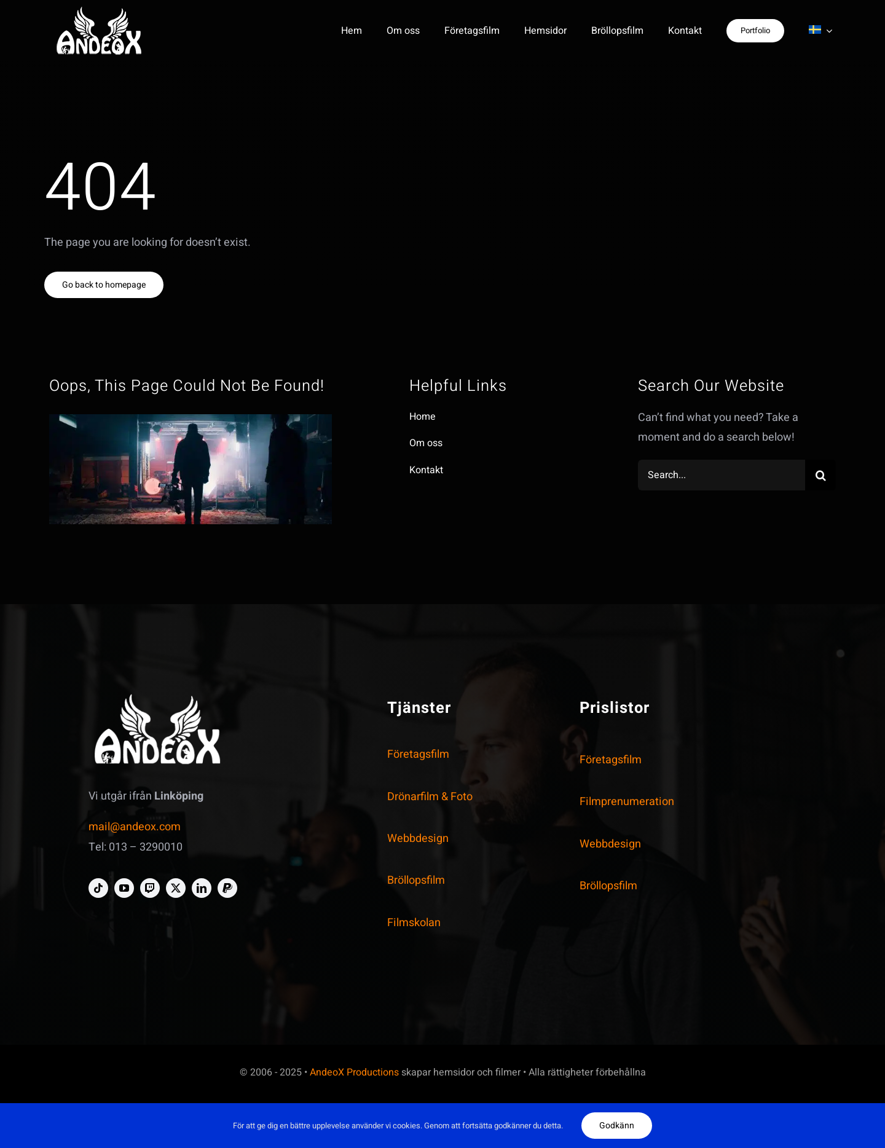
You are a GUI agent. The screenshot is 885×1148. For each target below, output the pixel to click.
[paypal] (227, 888)
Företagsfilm (418, 754)
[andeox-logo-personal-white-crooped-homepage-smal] (99, 11)
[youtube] (124, 888)
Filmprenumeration (627, 801)
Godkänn (616, 1125)
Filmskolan (414, 922)
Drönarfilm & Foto (430, 796)
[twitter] (176, 888)
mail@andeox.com (134, 827)
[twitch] (150, 888)
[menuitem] (820, 30)
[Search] (820, 475)
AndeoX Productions (354, 1072)
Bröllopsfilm (416, 880)
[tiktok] (98, 888)
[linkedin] (201, 888)
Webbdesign (418, 838)
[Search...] (721, 475)
